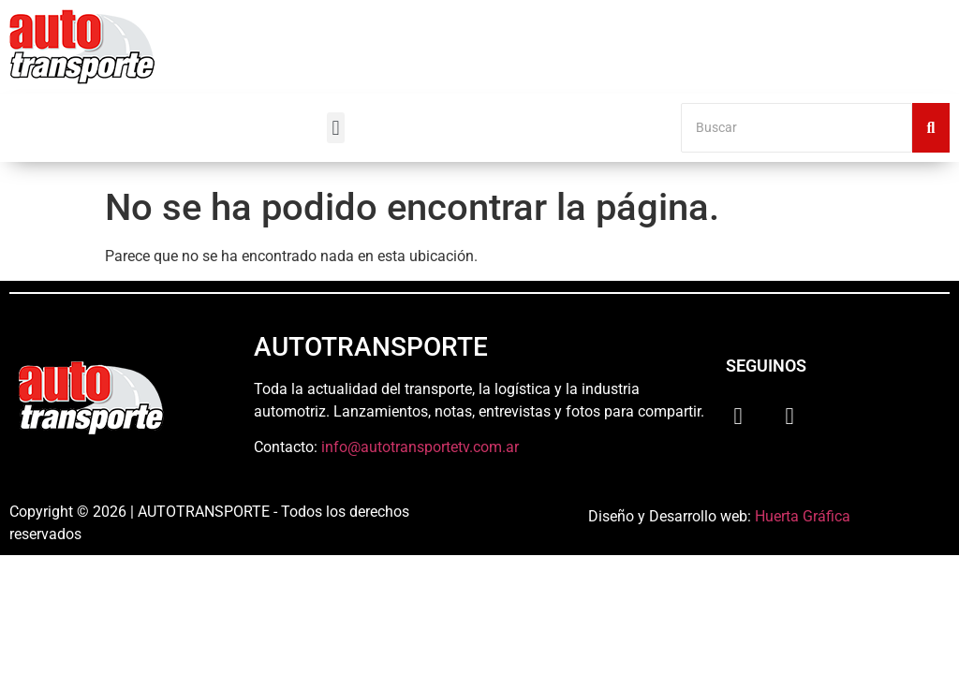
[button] (336, 127)
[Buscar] (796, 128)
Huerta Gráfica (802, 516)
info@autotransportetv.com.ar (420, 447)
